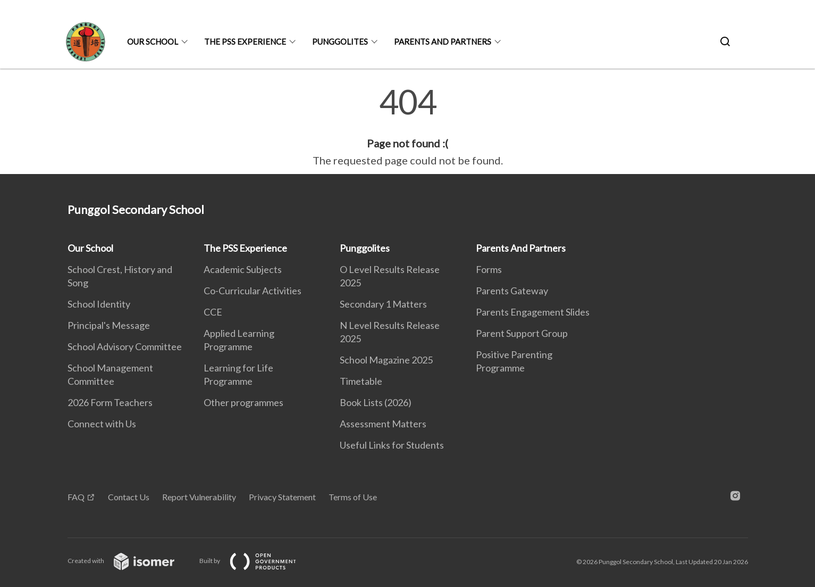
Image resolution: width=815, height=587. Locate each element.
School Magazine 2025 (386, 360)
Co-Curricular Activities (252, 290)
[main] (407, 127)
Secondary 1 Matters (383, 304)
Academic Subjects (243, 269)
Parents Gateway (512, 290)
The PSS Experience (245, 41)
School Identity (99, 304)
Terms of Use (353, 497)
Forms (489, 269)
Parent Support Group (522, 333)
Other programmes (243, 402)
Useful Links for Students (392, 445)
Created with (129, 561)
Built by (256, 561)
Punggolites (340, 41)
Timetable (361, 381)
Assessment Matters (383, 423)
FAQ (76, 497)
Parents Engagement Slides (533, 312)
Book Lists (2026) (375, 402)
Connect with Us (102, 423)
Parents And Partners (442, 41)
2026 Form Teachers (110, 402)
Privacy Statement (282, 497)
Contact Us (128, 497)
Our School (152, 41)
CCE (213, 312)
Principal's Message (109, 325)
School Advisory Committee (125, 346)
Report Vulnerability (199, 497)
